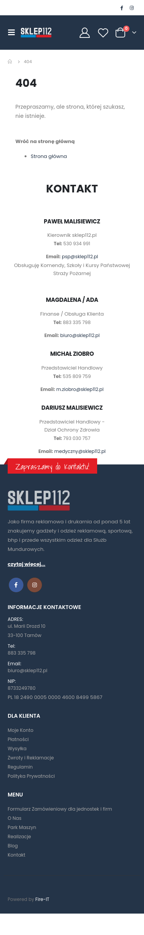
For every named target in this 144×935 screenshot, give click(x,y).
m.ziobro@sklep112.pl (80, 389)
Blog (13, 845)
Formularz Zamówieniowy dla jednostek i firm (60, 809)
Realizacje (19, 836)
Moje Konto (20, 730)
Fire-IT (42, 899)
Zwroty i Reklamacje (31, 757)
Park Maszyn (22, 827)
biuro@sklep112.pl (80, 335)
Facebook (16, 585)
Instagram (34, 585)
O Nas (15, 818)
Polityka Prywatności (31, 776)
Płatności (18, 739)
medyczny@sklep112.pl (80, 451)
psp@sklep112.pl (80, 256)
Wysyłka (17, 748)
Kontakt (16, 855)
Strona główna (49, 156)
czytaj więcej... (26, 564)
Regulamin (20, 767)
